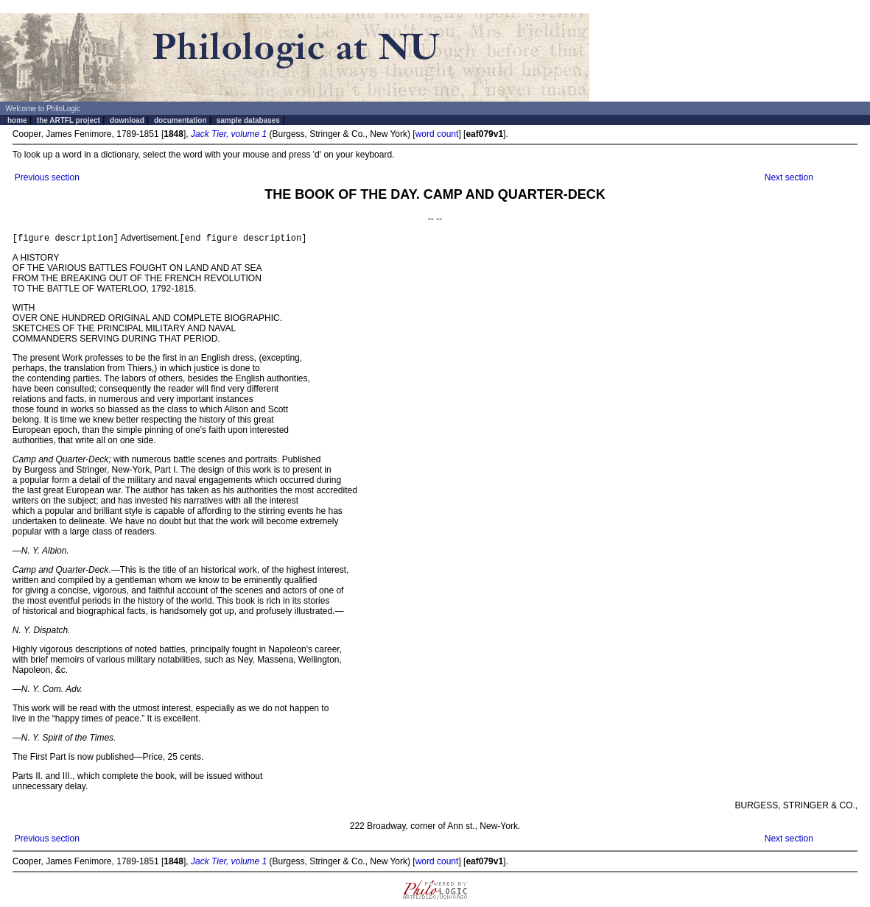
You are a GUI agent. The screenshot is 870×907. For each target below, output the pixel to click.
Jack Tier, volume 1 (229, 134)
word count (437, 134)
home (17, 120)
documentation (180, 120)
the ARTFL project (68, 120)
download (127, 120)
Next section (789, 177)
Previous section (47, 177)
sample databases (248, 120)
